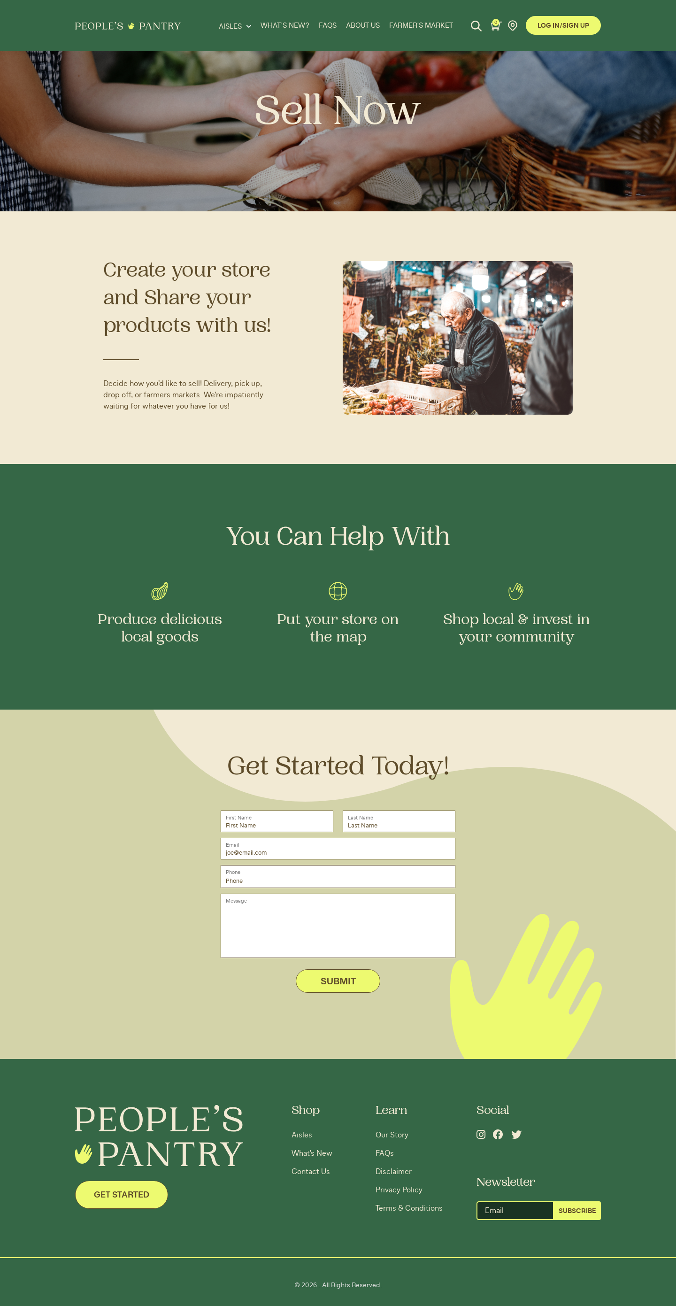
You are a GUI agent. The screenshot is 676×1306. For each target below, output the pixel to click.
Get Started (121, 1195)
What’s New (312, 1153)
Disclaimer (394, 1171)
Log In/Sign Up (563, 26)
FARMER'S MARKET (421, 25)
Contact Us (311, 1171)
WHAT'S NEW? (285, 25)
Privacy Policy (399, 1190)
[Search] (476, 26)
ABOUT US (363, 25)
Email (232, 845)
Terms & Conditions (409, 1208)
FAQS (328, 25)
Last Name (360, 817)
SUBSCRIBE (577, 1211)
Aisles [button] (231, 26)
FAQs (385, 1153)
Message (236, 901)
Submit (338, 981)
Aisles (302, 1135)
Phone (233, 872)
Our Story (392, 1135)
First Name (239, 817)
